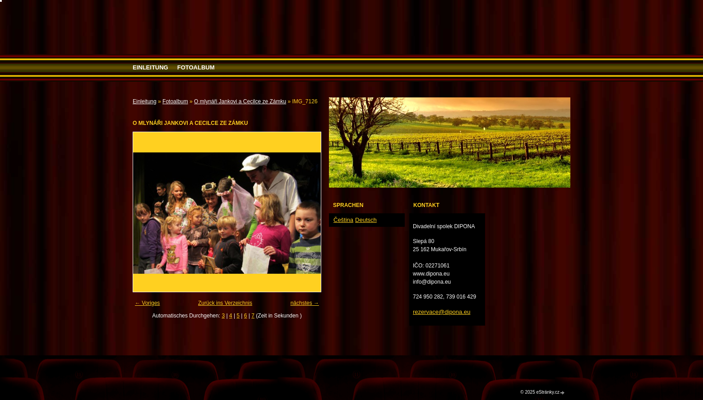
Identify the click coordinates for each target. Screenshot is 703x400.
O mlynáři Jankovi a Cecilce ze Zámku (240, 101)
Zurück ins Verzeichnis (225, 303)
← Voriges (147, 303)
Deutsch (366, 219)
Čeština (343, 219)
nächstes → (305, 303)
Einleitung (150, 67)
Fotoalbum (196, 67)
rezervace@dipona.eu (441, 311)
